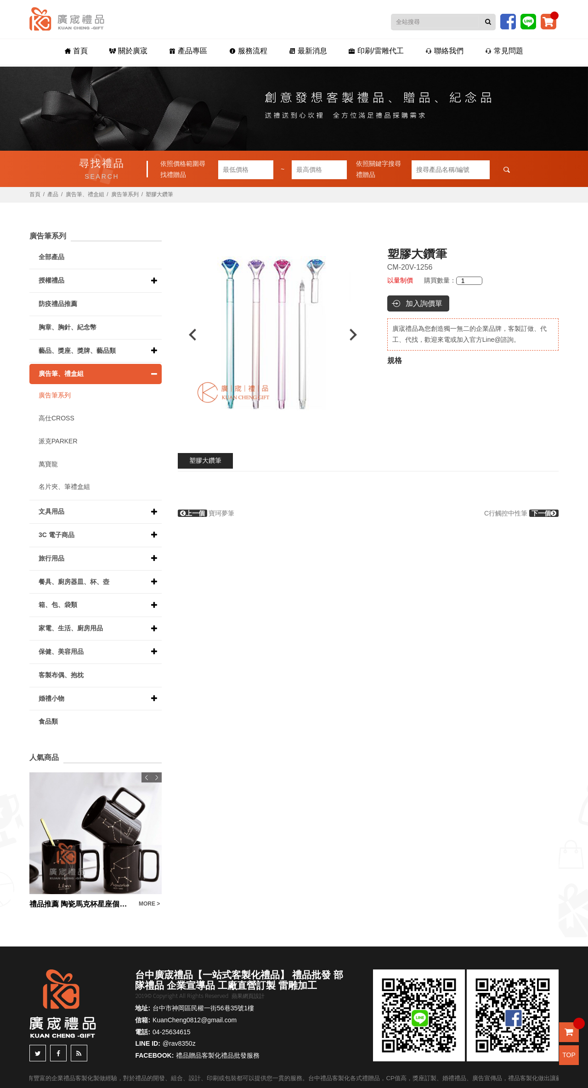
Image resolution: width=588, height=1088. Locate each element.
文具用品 (51, 511)
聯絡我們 (440, 51)
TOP (569, 1055)
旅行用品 (51, 558)
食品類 (48, 721)
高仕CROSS (56, 418)
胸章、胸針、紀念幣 (67, 327)
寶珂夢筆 (206, 513)
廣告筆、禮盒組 (85, 194)
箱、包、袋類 (58, 604)
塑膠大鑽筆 (205, 460)
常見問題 (499, 51)
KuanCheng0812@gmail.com (195, 1020)
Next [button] (357, 334)
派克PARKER (58, 441)
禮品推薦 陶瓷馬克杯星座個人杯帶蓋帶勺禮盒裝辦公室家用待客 (81, 904)
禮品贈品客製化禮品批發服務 (218, 1055)
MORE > (149, 904)
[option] (273, 334)
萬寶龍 (48, 464)
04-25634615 (172, 1032)
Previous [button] (188, 334)
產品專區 (190, 51)
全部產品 (51, 257)
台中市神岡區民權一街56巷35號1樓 (203, 1008)
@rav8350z (179, 1043)
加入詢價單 (424, 303)
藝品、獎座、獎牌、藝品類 (77, 350)
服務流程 (249, 51)
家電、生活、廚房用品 (71, 628)
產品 (52, 194)
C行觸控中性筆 (521, 513)
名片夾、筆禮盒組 (64, 486)
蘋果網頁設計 (248, 996)
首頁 (81, 51)
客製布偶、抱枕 (61, 675)
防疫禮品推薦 (58, 303)
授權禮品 (51, 280)
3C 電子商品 (56, 534)
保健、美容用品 (61, 651)
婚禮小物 (51, 698)
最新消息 (307, 51)
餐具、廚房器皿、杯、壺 (74, 581)
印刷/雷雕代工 (373, 51)
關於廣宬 (132, 51)
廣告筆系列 (125, 194)
